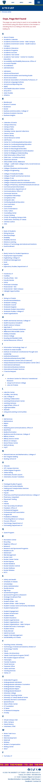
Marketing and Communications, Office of (18, 428)
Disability (7, 238)
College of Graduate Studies (13, 174)
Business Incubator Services (13, 113)
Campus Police (9, 127)
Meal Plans (7, 430)
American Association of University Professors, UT (20, 80)
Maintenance (8, 421)
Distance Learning (10, 242)
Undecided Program (11, 680)
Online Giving (8, 473)
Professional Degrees (11, 510)
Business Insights (9, 115)
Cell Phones (8, 140)
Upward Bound (9, 702)
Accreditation (8, 66)
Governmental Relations (12, 300)
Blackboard (8, 102)
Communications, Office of (13, 191)
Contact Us (37, 781)
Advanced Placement (11, 73)
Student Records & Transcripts (14, 626)
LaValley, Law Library (11, 394)
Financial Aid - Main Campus (13, 289)
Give (30, 2)
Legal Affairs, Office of (11, 405)
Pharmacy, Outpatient (11, 497)
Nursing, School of (10, 459)
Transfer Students (10, 662)
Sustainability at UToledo (12, 637)
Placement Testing (10, 499)
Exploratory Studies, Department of (16, 266)
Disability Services (10, 240)
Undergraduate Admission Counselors (17, 684)
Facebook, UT (8, 274)
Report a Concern (34, 777)
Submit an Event (9, 633)
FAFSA (6, 282)
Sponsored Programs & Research (15, 595)
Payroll (6, 493)
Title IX (6, 651)
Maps (5, 425)
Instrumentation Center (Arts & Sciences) (18, 361)
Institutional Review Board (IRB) (14, 358)
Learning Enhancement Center (14, 401)
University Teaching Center (13, 695)
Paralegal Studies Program (13, 484)
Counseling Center (10, 213)
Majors (6, 423)
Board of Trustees (10, 104)
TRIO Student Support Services (14, 658)
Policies (6, 504)
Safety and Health (10, 580)
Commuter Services (10, 193)
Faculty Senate (9, 280)
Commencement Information (14, 187)
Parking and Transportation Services (16, 488)
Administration (9, 68)
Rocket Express (9, 562)
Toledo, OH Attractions (11, 653)
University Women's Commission (15, 700)
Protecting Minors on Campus (14, 519)
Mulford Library (9, 445)
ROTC (5, 572)
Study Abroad (8, 631)
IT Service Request (10, 371)
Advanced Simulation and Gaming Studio (18, 76)
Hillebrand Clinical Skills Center (14, 332)
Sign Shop (7, 590)
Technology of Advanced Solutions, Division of (20, 647)
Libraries (6, 410)
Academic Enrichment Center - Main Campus (19, 42)
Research (7, 546)
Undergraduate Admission (13, 682)
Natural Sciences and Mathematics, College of (20, 454)
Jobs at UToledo (12, 385)
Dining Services (9, 233)
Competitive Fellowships (12, 196)
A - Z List (17, 777)
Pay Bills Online (9, 491)
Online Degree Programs (12, 470)
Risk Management (10, 555)
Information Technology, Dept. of (15, 347)
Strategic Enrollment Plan (12, 597)
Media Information (10, 432)
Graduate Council (10, 305)
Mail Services (8, 419)
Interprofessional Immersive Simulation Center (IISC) (22, 363)
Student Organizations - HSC (13, 622)
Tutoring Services (10, 671)
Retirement (7, 553)
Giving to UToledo (10, 298)
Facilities (7, 276)
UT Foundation (9, 706)
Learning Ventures (10, 403)
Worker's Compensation (12, 744)
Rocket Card (8, 557)
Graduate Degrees (10, 307)
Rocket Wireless (9, 570)
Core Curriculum (9, 204)
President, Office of (10, 508)
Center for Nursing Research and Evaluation (19, 151)
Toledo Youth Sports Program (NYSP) (16, 655)
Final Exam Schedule (11, 285)
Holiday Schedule (10, 334)
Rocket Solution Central (12, 566)
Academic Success (10, 53)
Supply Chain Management (13, 635)
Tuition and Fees (9, 669)
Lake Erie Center (9, 392)
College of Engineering (11, 170)
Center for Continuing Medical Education (18, 142)
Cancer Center (9, 133)
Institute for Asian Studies (12, 350)
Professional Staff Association (14, 512)
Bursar (6, 109)
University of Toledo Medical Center (16, 697)
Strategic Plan (8, 599)
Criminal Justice (9, 222)
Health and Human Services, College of (17, 321)
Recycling (7, 542)
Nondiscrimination (14, 779)
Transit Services (9, 664)
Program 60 (8, 514)
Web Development (10, 738)
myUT (6, 447)
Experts (6, 264)
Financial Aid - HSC (10, 287)
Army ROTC (7, 91)
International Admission (12, 365)
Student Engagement (11, 611)
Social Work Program (11, 593)
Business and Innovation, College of (16, 111)
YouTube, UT (8, 756)
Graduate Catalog (10, 303)
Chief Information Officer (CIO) (14, 155)
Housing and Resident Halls (13, 338)
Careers (24, 777)
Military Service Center (11, 439)
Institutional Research (11, 356)
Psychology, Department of (13, 523)
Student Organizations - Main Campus (17, 624)
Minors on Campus (10, 441)
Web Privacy (36, 779)
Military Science (9, 436)
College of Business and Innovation (16, 168)
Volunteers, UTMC (10, 726)
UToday (6, 713)
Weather (7, 736)
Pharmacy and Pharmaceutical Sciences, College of (22, 495)
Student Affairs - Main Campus (14, 603)
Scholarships (8, 584)
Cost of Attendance (10, 209)
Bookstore (7, 107)
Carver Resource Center (12, 138)
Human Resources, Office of (13, 340)
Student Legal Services (11, 620)
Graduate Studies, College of (14, 311)
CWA (5, 224)
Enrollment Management (12, 260)
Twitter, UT (7, 673)
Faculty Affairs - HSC (11, 278)
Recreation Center (10, 540)
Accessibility (26, 779)
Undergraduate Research (12, 691)
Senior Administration (11, 586)
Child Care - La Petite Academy (14, 157)
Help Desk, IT (8, 327)
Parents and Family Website (13, 486)
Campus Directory (10, 125)
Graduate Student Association (14, 309)
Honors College (9, 336)
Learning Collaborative (11, 399)
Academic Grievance (11, 48)
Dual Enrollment (9, 246)
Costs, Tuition (8, 211)
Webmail (7, 740)
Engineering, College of (12, 258)
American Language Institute (14, 82)
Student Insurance (10, 618)
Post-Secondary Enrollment (13, 506)
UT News (6, 708)
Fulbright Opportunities (12, 291)
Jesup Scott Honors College (16, 383)
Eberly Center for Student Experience (16, 253)
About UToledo (9, 37)
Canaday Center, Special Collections (16, 131)
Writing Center (9, 747)
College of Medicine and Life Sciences (17, 180)
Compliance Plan (10, 198)
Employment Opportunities (13, 256)
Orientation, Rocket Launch (13, 475)
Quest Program (9, 533)
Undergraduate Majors (11, 689)
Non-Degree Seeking (11, 457)
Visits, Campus (9, 722)
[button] (38, 2)
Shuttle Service (9, 588)
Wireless (6, 742)
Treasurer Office (9, 666)
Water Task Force (10, 733)
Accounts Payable (10, 63)
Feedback (28, 781)
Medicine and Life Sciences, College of (17, 434)
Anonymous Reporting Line (13, 84)
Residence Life (9, 551)
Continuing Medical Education (14, 202)
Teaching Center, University (13, 645)
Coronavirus (8, 206)
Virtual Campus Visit (11, 720)
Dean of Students (10, 231)
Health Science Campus (12, 325)
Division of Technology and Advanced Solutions (20, 244)
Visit (12, 2)
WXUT (6, 749)
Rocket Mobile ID (9, 564)
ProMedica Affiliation (11, 517)
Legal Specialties (9, 407)
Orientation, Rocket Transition (14, 477)
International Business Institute (14, 367)
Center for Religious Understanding (16, 153)
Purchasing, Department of (13, 525)
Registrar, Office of (10, 544)
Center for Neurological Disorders (15, 149)
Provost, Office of (10, 521)
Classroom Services (10, 160)
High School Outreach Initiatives (15, 329)
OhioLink (7, 466)
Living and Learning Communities (15, 412)
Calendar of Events (10, 123)
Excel (5, 262)
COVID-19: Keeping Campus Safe (15, 217)
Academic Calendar (11, 39)
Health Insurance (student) (13, 323)
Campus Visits (9, 129)
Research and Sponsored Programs (16, 548)
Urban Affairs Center (11, 704)
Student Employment (11, 608)
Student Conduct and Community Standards (19, 606)
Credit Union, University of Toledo (15, 220)
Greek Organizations (11, 313)
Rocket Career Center (11, 559)
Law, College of (9, 397)
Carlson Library (9, 136)
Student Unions (9, 629)
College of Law (9, 178)
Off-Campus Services (11, 468)
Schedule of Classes (11, 582)
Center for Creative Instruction (14, 146)
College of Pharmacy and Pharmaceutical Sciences (21, 185)
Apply (21, 2)
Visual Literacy (9, 724)
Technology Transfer (11, 649)
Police (6, 501)
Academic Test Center (11, 55)
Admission (7, 71)
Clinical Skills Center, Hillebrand (14, 162)
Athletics (7, 95)
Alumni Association (10, 78)
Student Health (9, 616)
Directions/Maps (9, 235)
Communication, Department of (15, 189)
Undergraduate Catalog (12, 687)
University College (10, 693)
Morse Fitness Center (11, 443)
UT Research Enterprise (11, 711)
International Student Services (14, 369)
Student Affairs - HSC (11, 601)
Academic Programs (11, 50)
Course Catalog (9, 215)
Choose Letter (6, 12)
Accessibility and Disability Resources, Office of (20, 61)
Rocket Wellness (9, 568)
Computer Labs (9, 200)
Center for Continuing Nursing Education (17, 144)
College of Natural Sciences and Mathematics (19, 183)
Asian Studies (8, 93)
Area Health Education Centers (14, 89)
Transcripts (7, 660)
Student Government (11, 613)
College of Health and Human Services (17, 176)
